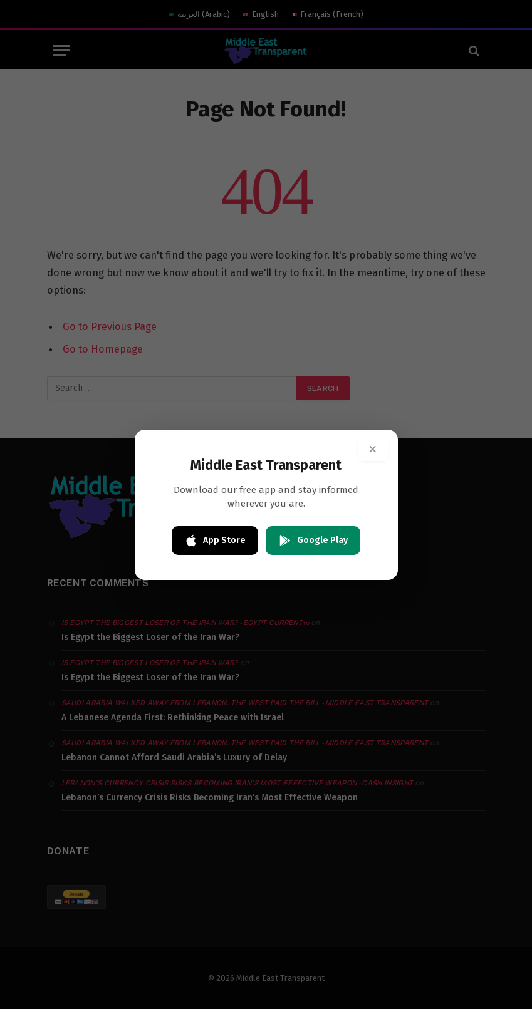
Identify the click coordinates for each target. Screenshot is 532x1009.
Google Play (313, 540)
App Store (215, 540)
